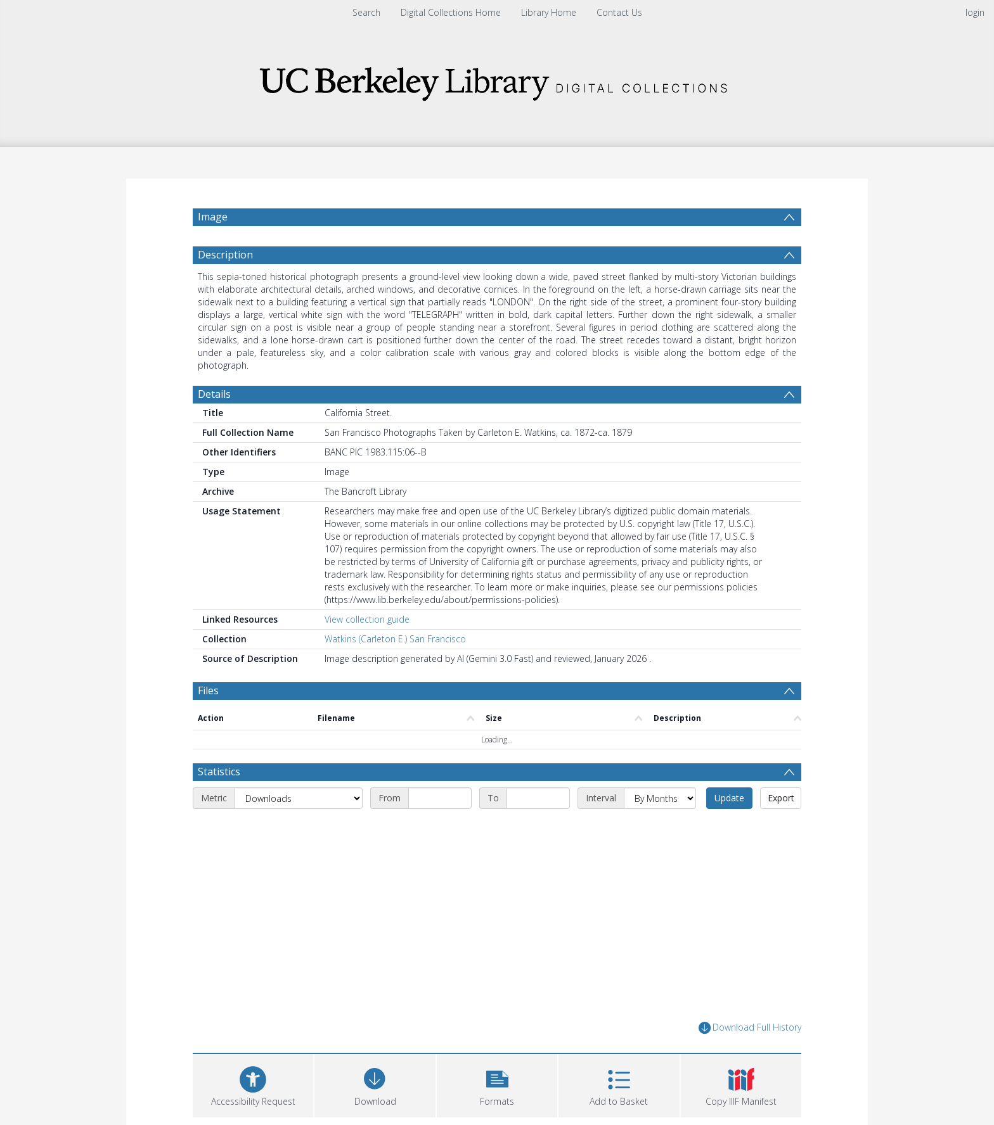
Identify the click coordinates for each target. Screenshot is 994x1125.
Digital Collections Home (451, 12)
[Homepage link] (497, 80)
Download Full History (750, 1027)
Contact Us (619, 12)
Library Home (548, 12)
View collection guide (367, 619)
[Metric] (299, 798)
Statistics (219, 772)
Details (214, 394)
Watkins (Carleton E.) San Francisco (395, 639)
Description (225, 255)
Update (729, 798)
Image (213, 217)
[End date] (538, 798)
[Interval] (660, 798)
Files (208, 690)
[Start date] (440, 798)
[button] (497, 1084)
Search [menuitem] (366, 12)
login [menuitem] (974, 12)
